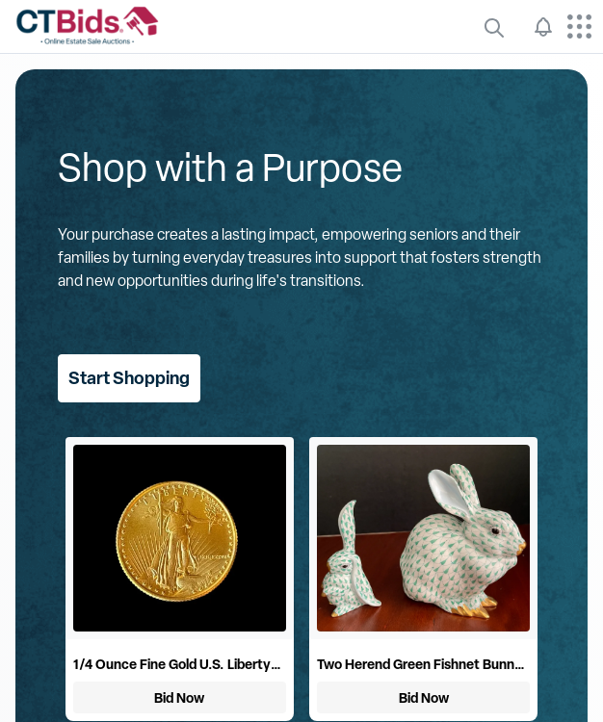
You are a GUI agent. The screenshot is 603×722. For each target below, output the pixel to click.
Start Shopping (129, 378)
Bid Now (179, 697)
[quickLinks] (494, 27)
